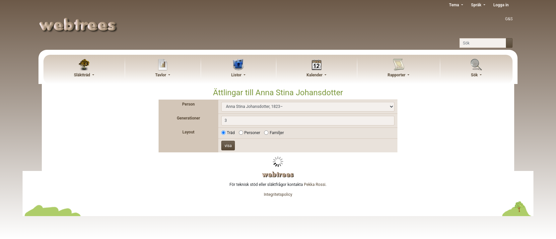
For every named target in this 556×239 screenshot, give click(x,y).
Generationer (188, 118)
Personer (252, 132)
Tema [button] (454, 5)
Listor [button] (237, 75)
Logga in (501, 5)
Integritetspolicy (278, 194)
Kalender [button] (315, 75)
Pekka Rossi (314, 184)
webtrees (278, 174)
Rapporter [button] (396, 75)
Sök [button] (475, 75)
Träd (231, 132)
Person (188, 104)
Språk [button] (476, 5)
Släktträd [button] (82, 75)
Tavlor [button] (161, 75)
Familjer (277, 132)
